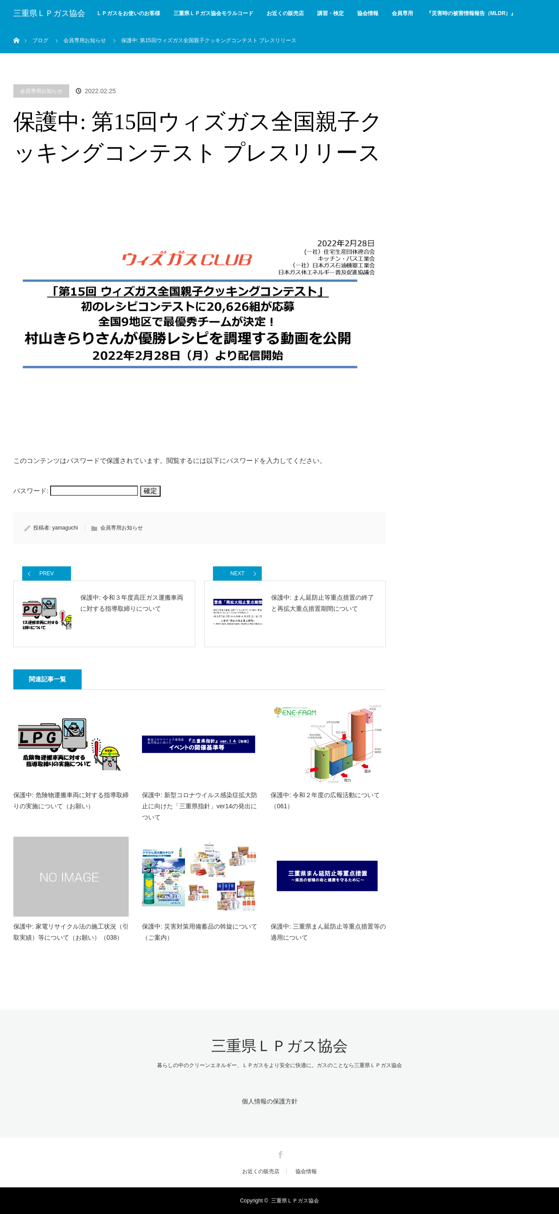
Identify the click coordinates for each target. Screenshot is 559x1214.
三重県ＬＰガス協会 (49, 13)
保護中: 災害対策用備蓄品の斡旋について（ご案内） (199, 932)
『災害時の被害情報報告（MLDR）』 (471, 13)
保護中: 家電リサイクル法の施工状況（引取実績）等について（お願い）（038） (71, 932)
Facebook (279, 1153)
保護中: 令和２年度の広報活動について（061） (325, 800)
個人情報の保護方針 (270, 1101)
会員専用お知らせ (41, 91)
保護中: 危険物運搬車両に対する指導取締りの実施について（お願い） (71, 800)
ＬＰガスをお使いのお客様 (128, 13)
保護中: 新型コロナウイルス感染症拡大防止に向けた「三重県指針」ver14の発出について (199, 806)
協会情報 (367, 13)
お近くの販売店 (285, 13)
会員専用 (402, 13)
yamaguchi (65, 528)
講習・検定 (330, 13)
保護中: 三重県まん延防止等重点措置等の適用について (328, 932)
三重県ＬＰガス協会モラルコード (213, 13)
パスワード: (75, 490)
